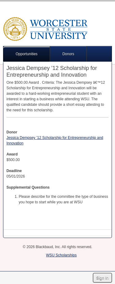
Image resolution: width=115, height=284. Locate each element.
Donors (68, 54)
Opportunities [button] (26, 54)
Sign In (102, 277)
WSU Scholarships (61, 255)
